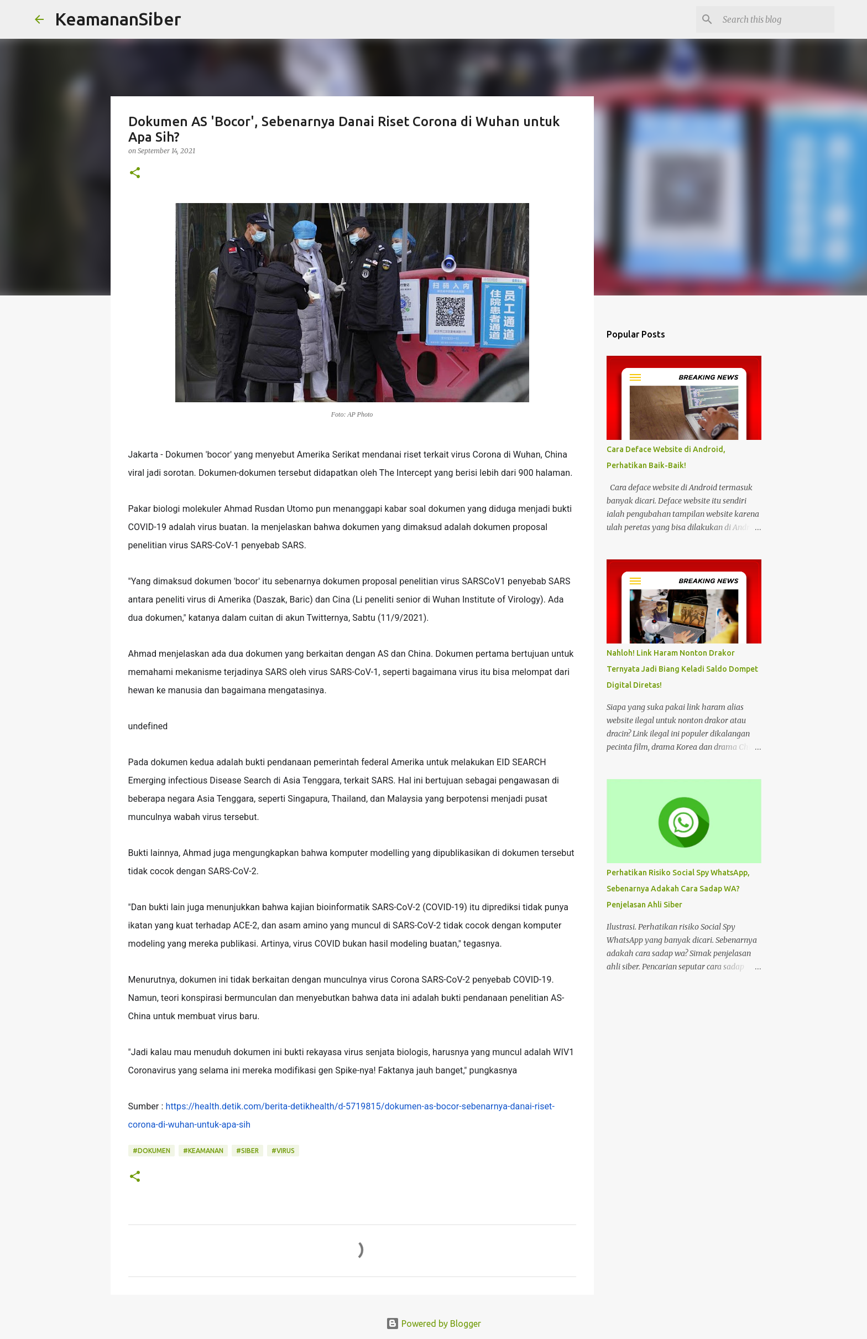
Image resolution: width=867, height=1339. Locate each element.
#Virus (283, 1150)
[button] (135, 173)
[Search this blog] (776, 19)
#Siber (247, 1150)
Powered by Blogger (433, 1323)
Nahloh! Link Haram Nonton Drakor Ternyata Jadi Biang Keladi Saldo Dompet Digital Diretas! (682, 668)
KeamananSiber (118, 19)
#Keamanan (203, 1150)
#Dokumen (151, 1150)
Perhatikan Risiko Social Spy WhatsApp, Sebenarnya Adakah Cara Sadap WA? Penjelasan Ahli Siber (678, 888)
